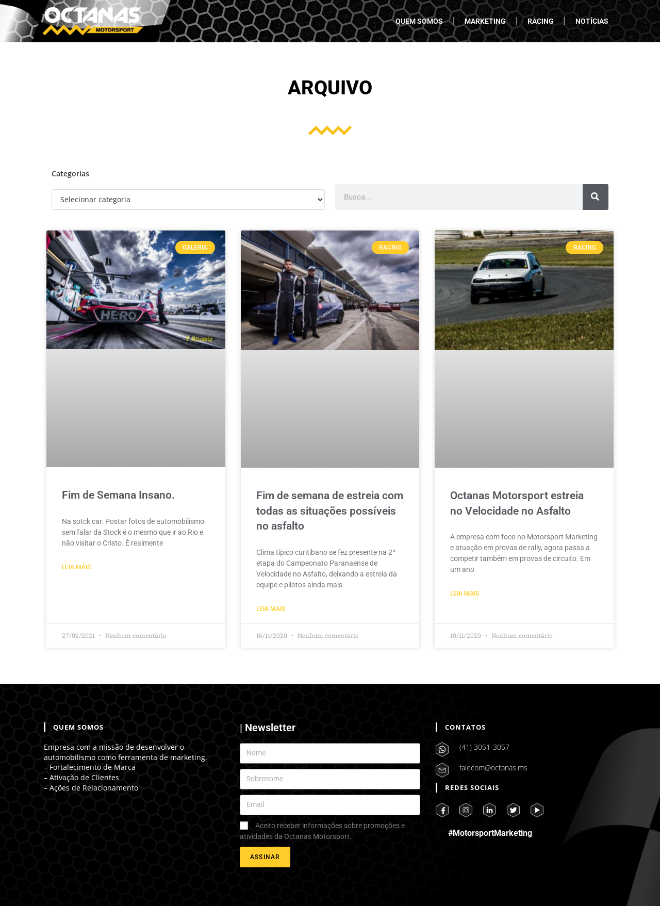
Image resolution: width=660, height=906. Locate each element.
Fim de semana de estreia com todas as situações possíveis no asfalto (329, 510)
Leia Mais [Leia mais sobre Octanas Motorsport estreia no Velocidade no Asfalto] (464, 593)
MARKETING (485, 21)
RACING (540, 21)
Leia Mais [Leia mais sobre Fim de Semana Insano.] (76, 567)
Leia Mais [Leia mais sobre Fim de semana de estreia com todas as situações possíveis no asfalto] (270, 609)
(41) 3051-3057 (484, 747)
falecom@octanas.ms (493, 767)
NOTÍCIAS (591, 21)
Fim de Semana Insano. (118, 495)
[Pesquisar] (595, 197)
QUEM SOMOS (419, 21)
